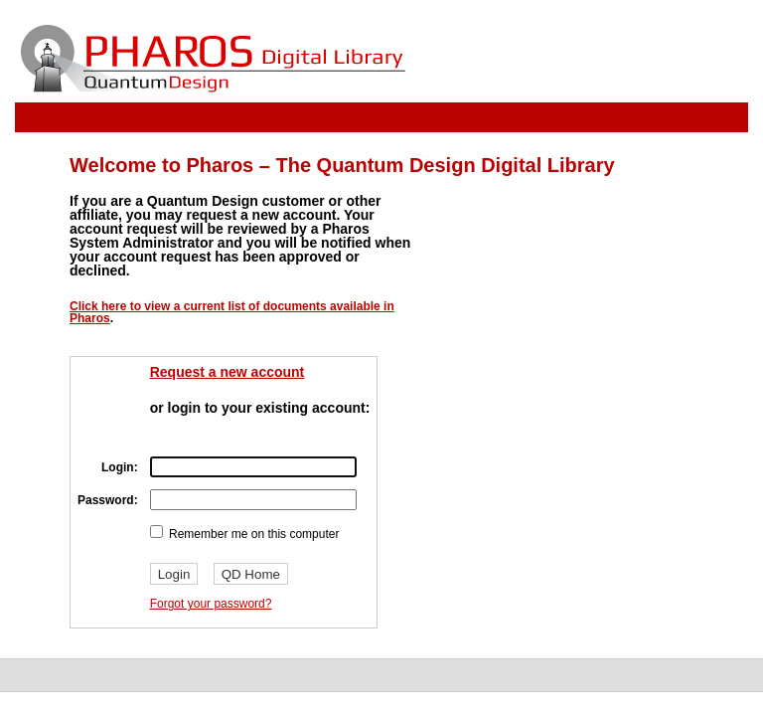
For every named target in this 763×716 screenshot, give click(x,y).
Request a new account (227, 372)
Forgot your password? (211, 604)
